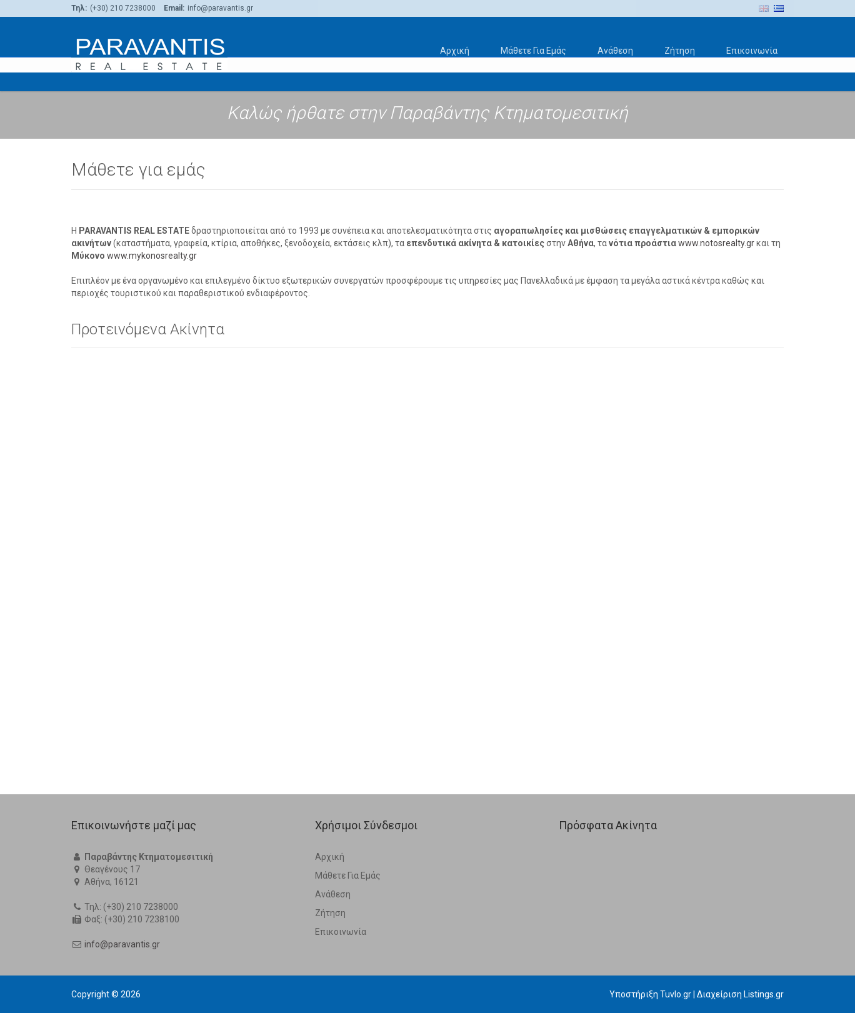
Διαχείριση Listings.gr (740, 994)
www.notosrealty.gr (716, 649)
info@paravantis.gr (122, 944)
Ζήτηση (679, 51)
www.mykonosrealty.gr (152, 662)
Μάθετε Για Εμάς (533, 51)
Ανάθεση (615, 51)
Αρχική (454, 51)
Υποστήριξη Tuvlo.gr (650, 994)
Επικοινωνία (752, 51)
